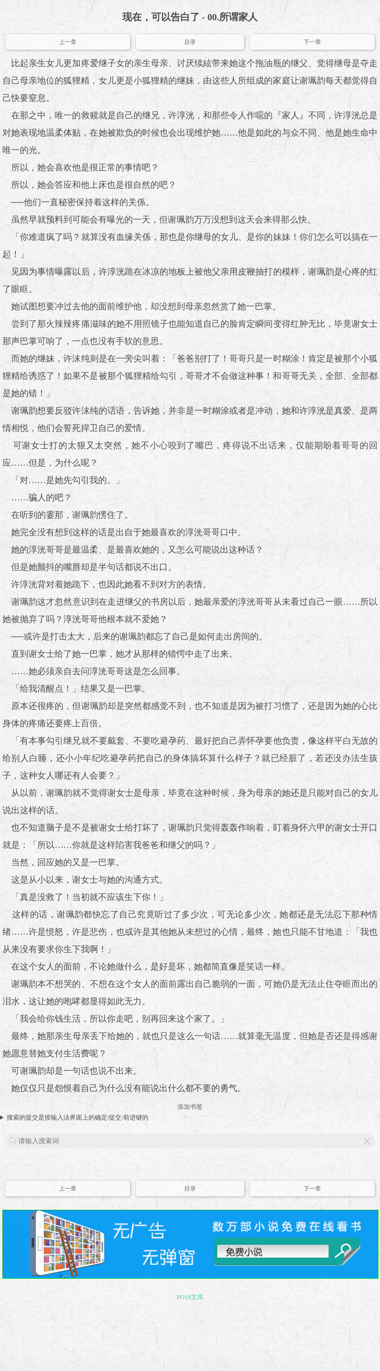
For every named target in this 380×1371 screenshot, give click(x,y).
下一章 (312, 42)
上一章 (67, 42)
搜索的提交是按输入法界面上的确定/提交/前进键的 (77, 1117)
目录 (190, 42)
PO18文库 (190, 1297)
